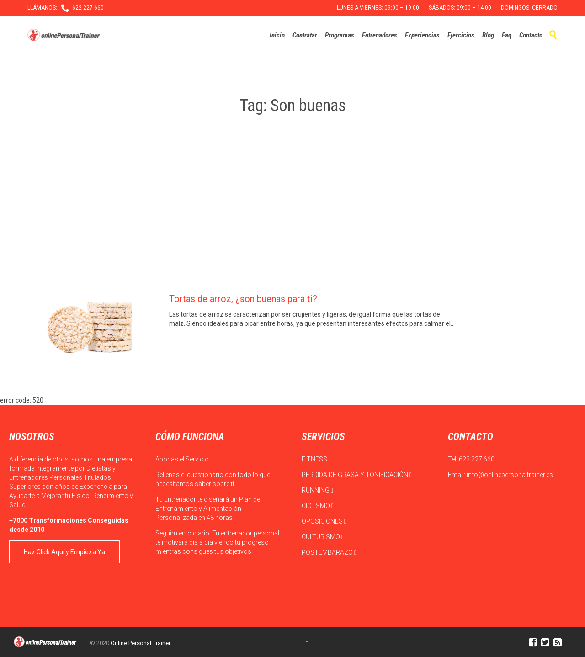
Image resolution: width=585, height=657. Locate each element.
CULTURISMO (323, 536)
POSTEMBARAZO (329, 552)
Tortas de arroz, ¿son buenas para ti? (243, 298)
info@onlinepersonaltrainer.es (510, 474)
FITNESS (316, 459)
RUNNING (317, 490)
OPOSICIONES (324, 521)
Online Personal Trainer (140, 643)
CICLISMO (318, 505)
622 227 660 (477, 459)
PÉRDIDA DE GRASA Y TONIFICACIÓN (357, 474)
